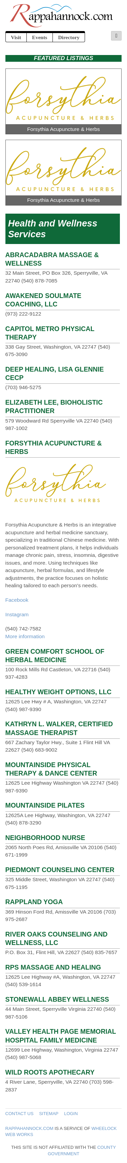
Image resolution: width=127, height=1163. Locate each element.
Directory (68, 37)
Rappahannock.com (29, 1128)
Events (39, 37)
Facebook (16, 600)
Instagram (17, 614)
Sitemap (48, 1113)
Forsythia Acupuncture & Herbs (63, 129)
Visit (16, 37)
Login (71, 1113)
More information (25, 636)
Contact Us (19, 1113)
